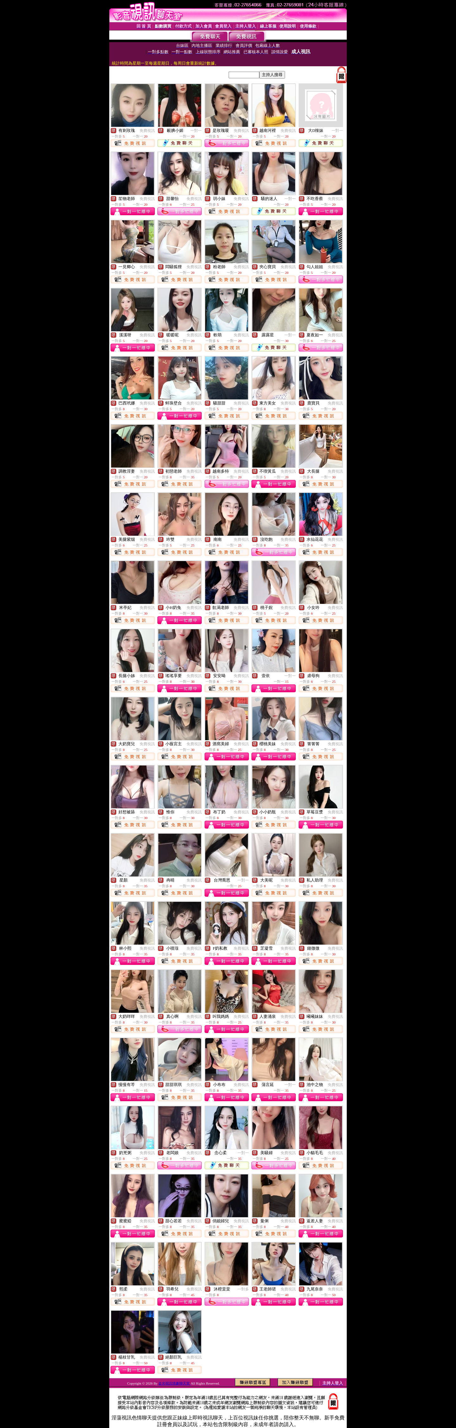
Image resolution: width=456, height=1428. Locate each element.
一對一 (196, 130)
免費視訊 (147, 130)
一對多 (243, 1289)
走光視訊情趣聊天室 (174, 1383)
